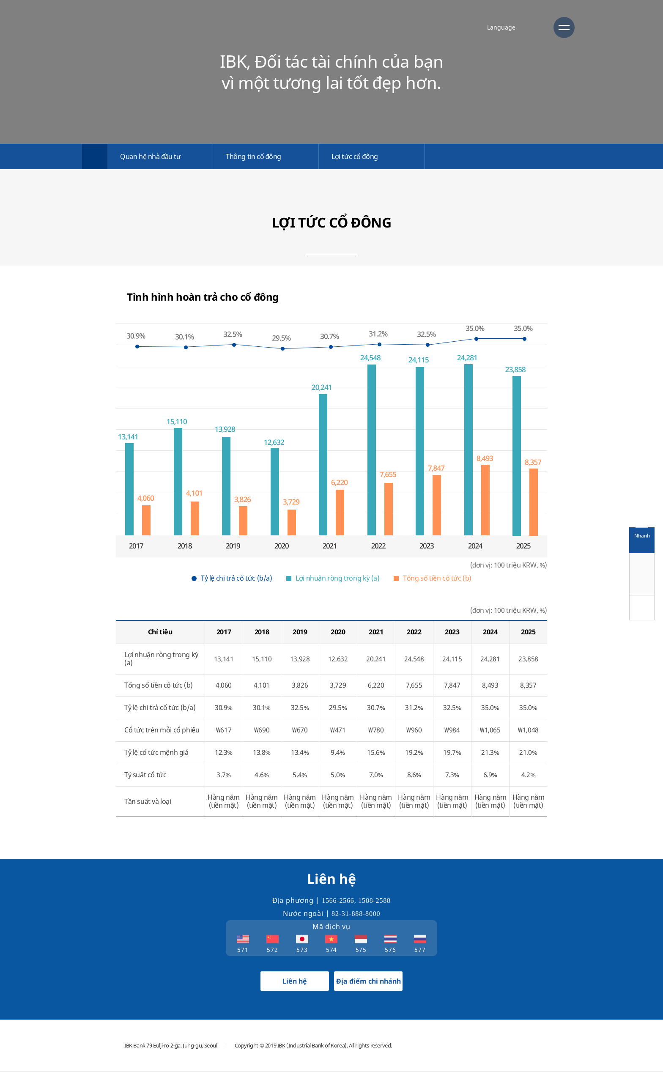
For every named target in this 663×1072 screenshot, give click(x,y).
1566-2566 (338, 900)
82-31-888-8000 (356, 913)
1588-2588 (374, 900)
